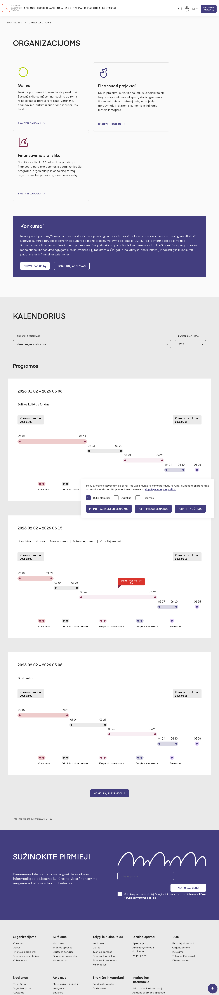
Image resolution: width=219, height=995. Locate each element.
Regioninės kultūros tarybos (69, 926)
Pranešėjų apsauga (143, 926)
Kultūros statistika (103, 932)
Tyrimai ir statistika (86, 7)
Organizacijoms (181, 868)
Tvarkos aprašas (62, 868)
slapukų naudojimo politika (160, 489)
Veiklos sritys (139, 930)
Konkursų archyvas (72, 195)
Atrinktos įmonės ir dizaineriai (143, 870)
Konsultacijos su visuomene (148, 918)
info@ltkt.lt (138, 965)
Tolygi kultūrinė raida (184, 877)
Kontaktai (109, 7)
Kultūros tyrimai (102, 927)
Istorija (56, 930)
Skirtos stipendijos (63, 873)
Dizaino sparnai (181, 881)
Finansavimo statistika (26, 877)
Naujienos (64, 7)
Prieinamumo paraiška (145, 943)
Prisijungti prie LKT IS (208, 8)
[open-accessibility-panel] (212, 988)
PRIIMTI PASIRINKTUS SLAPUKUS (109, 508)
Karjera (57, 939)
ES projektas (139, 876)
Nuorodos (138, 947)
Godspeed (112, 979)
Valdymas (58, 909)
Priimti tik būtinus (193, 508)
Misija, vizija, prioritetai (65, 905)
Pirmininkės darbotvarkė (67, 918)
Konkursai (18, 864)
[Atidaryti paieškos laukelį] (180, 9)
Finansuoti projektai (24, 873)
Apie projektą (140, 864)
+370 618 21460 (112, 965)
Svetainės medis (79, 979)
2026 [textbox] (181, 273)
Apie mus (29, 7)
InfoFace (144, 979)
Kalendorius (20, 881)
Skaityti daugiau (29, 123)
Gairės (17, 868)
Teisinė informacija (143, 935)
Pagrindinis (14, 22)
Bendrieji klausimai (183, 864)
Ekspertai (58, 922)
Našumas (145, 498)
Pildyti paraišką (35, 195)
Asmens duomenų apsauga (148, 913)
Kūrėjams (177, 873)
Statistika (122, 498)
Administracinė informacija (147, 909)
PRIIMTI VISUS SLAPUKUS (155, 508)
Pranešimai (19, 905)
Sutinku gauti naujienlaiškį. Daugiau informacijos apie (161, 816)
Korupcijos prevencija (145, 922)
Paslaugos (138, 939)
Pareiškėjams (46, 7)
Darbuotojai (99, 909)
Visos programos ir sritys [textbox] (31, 273)
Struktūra (58, 913)
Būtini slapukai (98, 498)
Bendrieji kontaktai (103, 905)
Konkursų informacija (109, 722)
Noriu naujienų (191, 805)
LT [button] (193, 8)
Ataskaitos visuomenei (66, 935)
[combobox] (92, 274)
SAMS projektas (102, 936)
